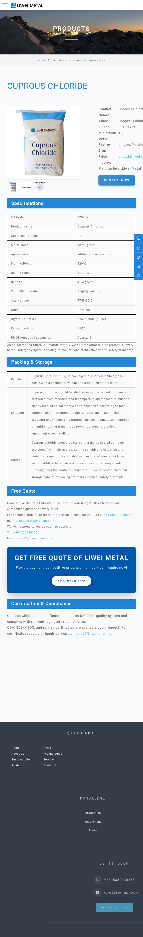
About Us (56, 753)
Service (87, 759)
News (86, 747)
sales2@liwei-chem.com (36, 520)
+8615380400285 (115, 515)
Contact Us (90, 765)
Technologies (91, 753)
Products (59, 60)
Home (41, 60)
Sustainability (59, 759)
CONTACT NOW (116, 180)
